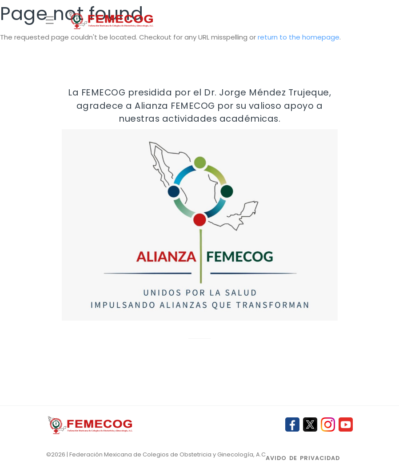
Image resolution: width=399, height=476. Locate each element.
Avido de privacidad (303, 458)
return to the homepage (298, 37)
